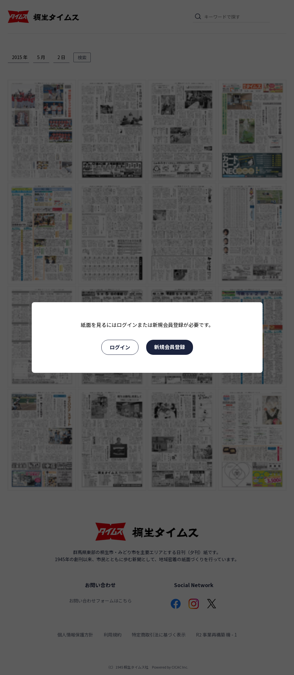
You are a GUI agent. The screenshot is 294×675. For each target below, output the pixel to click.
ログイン (120, 347)
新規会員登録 (169, 347)
